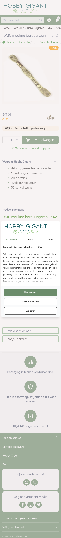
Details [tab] (50, 239)
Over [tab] (30, 239)
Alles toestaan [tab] (30, 292)
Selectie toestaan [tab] (30, 301)
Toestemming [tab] (11, 239)
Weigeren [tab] (30, 310)
